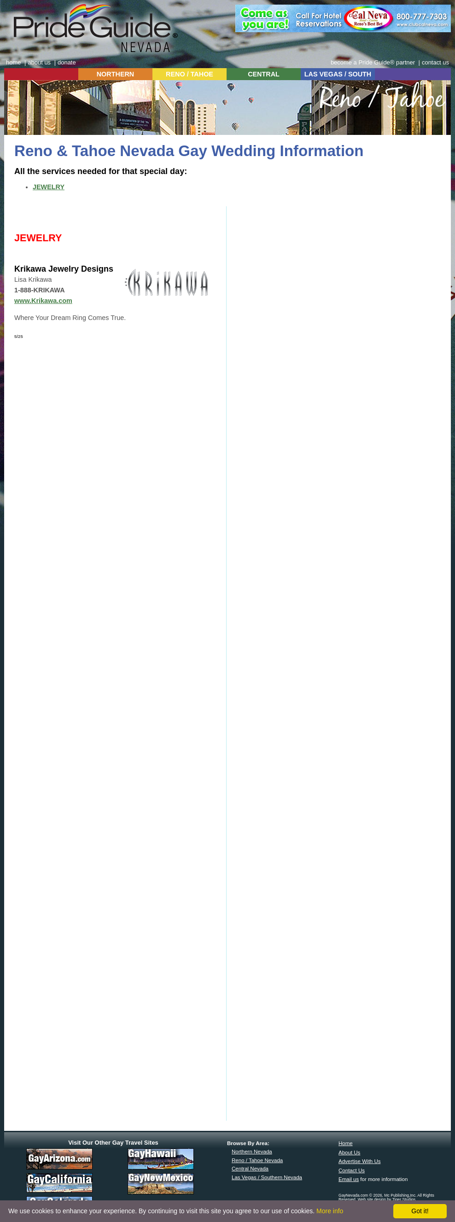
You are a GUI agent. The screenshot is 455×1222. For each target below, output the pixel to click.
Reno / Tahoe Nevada (257, 1160)
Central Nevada (250, 1168)
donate (67, 62)
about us (39, 62)
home (13, 62)
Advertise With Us (359, 1161)
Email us (348, 1179)
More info (329, 1211)
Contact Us (351, 1170)
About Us (349, 1152)
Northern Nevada (252, 1151)
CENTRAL (264, 74)
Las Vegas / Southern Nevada (267, 1177)
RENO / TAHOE (189, 74)
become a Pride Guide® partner (373, 62)
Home (345, 1143)
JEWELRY (48, 187)
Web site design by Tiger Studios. (387, 1199)
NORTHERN (115, 74)
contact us (435, 62)
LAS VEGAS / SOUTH (338, 74)
